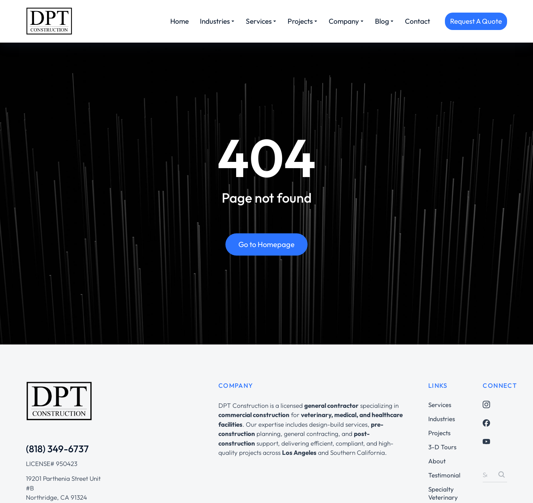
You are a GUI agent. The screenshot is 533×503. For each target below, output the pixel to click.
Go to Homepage (266, 244)
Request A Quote (476, 21)
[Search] (501, 474)
